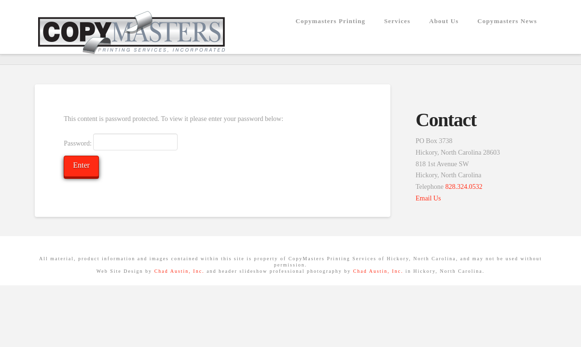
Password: (121, 141)
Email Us (428, 198)
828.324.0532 (464, 186)
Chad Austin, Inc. (179, 271)
